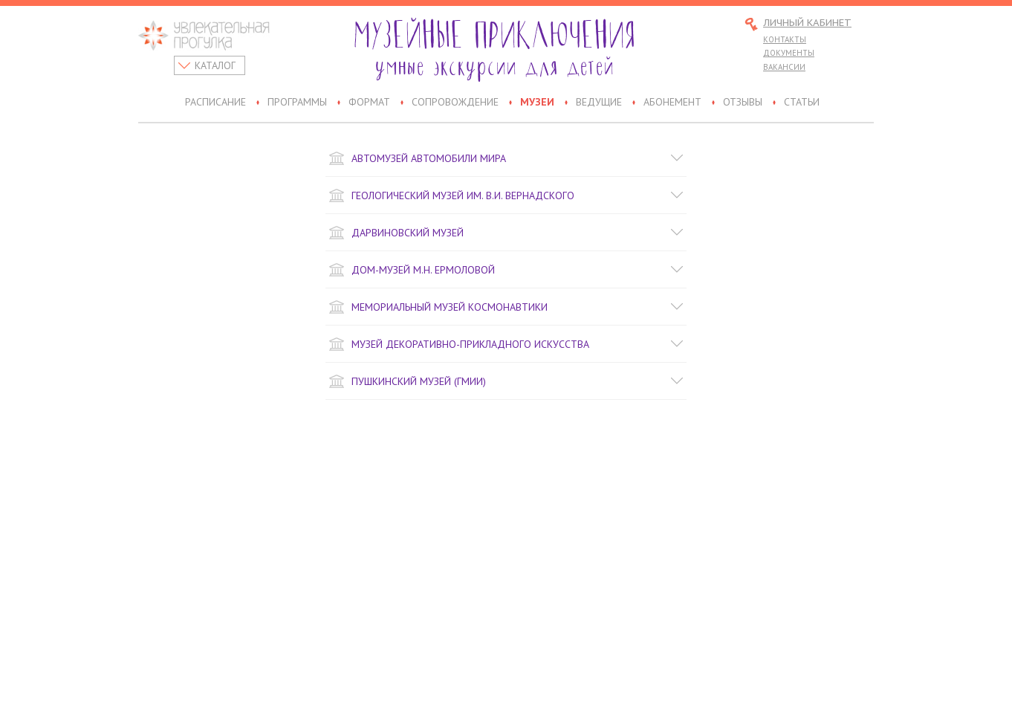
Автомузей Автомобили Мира (506, 158)
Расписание (215, 103)
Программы (297, 103)
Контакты (784, 39)
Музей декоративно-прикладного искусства (506, 344)
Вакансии (784, 67)
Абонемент (672, 103)
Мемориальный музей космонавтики (506, 307)
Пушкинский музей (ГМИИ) (506, 381)
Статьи (802, 103)
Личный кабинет (807, 23)
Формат (369, 103)
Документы (788, 53)
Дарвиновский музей (506, 232)
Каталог (215, 65)
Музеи (537, 103)
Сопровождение (455, 103)
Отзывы (742, 103)
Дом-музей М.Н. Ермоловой (506, 270)
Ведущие (599, 103)
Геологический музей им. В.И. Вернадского (506, 195)
